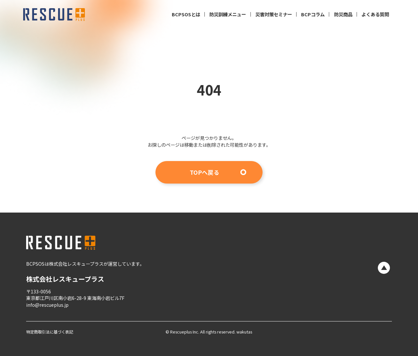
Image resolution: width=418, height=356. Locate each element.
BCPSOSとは (186, 14)
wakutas (243, 332)
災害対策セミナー (273, 14)
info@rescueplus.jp (47, 305)
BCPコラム (313, 14)
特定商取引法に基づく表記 (49, 332)
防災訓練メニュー (227, 14)
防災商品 (343, 14)
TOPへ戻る (204, 172)
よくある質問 (375, 14)
